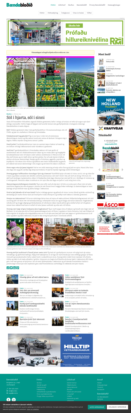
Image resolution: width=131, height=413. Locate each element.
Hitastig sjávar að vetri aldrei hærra (34, 277)
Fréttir (53, 5)
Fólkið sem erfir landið (74, 392)
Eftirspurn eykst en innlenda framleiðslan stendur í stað (76, 291)
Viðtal (89, 13)
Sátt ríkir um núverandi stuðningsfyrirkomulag (29, 291)
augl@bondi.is (12, 393)
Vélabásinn (70, 401)
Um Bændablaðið (102, 397)
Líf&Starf (61, 5)
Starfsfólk (100, 399)
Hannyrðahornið (72, 387)
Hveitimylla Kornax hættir (113, 70)
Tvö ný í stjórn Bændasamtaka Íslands (77, 305)
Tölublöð (100, 387)
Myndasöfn (100, 389)
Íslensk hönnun (71, 383)
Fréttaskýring (53, 13)
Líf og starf (70, 394)
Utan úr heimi (78, 13)
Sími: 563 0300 (12, 388)
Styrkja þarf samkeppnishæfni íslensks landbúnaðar (32, 305)
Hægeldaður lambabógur (115, 76)
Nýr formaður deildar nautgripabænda (114, 195)
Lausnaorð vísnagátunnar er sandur (115, 186)
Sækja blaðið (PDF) (111, 144)
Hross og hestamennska (44, 394)
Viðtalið (69, 396)
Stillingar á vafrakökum (117, 407)
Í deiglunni (65, 13)
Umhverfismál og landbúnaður (46, 392)
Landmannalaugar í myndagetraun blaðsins (114, 177)
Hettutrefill (110, 62)
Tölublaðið (104, 135)
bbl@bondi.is (12, 391)
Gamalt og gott (41, 385)
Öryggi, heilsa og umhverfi (45, 396)
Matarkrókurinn (71, 385)
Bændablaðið (82, 5)
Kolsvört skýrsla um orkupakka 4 (113, 91)
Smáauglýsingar (114, 5)
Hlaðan (99, 383)
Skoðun (71, 5)
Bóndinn (9, 114)
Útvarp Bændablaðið (97, 5)
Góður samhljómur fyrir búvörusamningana (74, 278)
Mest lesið (104, 54)
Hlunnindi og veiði (72, 398)
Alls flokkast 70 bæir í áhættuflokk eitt (114, 84)
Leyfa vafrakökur (97, 407)
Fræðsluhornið (41, 387)
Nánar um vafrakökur (33, 409)
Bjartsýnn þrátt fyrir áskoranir (32, 319)
